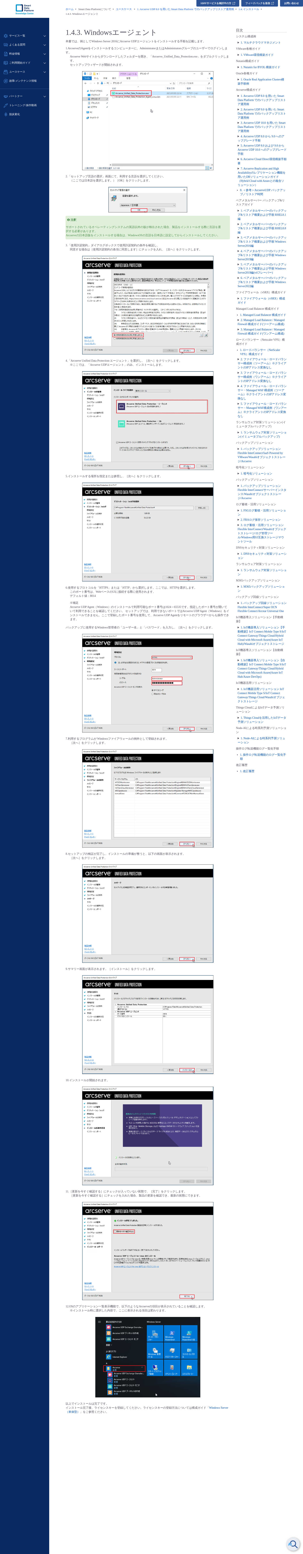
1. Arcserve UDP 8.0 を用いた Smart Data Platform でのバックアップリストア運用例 (262, 100)
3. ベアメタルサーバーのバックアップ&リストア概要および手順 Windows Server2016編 (262, 241)
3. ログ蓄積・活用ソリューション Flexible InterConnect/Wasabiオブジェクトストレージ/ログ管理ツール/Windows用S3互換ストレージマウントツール (262, 533)
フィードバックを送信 (259, 3)
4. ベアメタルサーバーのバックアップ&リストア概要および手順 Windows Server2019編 (262, 255)
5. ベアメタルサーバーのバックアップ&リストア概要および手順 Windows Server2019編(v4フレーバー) (262, 268)
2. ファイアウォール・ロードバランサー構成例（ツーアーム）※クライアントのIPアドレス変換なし (262, 363)
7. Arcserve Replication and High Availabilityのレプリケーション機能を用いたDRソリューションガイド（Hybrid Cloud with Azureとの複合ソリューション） (262, 177)
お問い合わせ (291, 3)
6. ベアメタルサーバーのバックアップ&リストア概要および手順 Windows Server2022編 (262, 282)
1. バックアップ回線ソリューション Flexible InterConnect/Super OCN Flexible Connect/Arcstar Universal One (262, 607)
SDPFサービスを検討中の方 (217, 3)
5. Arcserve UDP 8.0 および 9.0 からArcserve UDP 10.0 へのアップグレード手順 (262, 149)
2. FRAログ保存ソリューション (261, 519)
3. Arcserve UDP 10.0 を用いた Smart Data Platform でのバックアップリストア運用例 (262, 127)
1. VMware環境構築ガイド (257, 54)
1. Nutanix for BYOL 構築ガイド (260, 67)
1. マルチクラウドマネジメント (261, 42)
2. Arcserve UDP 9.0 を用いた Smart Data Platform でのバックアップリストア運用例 (262, 113)
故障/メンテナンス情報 (23, 80)
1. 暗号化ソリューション (256, 473)
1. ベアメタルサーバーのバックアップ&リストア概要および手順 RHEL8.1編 (262, 214)
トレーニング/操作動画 (23, 105)
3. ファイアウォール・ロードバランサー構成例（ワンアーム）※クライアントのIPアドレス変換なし (262, 377)
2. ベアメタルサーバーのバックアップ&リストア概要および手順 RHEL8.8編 (262, 228)
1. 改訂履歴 (247, 771)
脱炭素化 (14, 114)
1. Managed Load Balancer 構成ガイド (263, 314)
